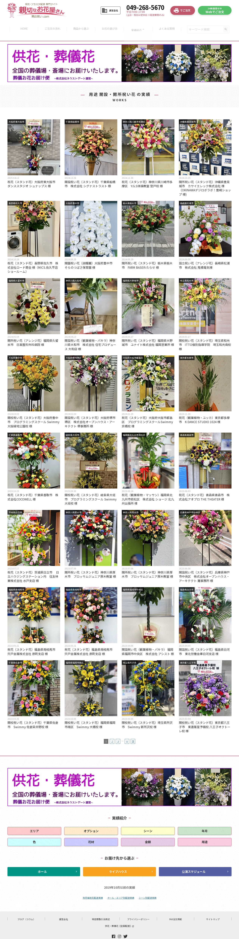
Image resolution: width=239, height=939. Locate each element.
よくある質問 (168, 24)
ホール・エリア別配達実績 (120, 888)
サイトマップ (213, 909)
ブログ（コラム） (26, 909)
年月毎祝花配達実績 (93, 888)
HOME (22, 24)
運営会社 (63, 909)
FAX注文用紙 (175, 909)
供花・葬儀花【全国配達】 (119, 916)
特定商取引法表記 (101, 909)
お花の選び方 (110, 24)
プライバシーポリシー (138, 909)
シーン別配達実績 (147, 888)
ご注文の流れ (51, 24)
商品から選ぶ (81, 24)
